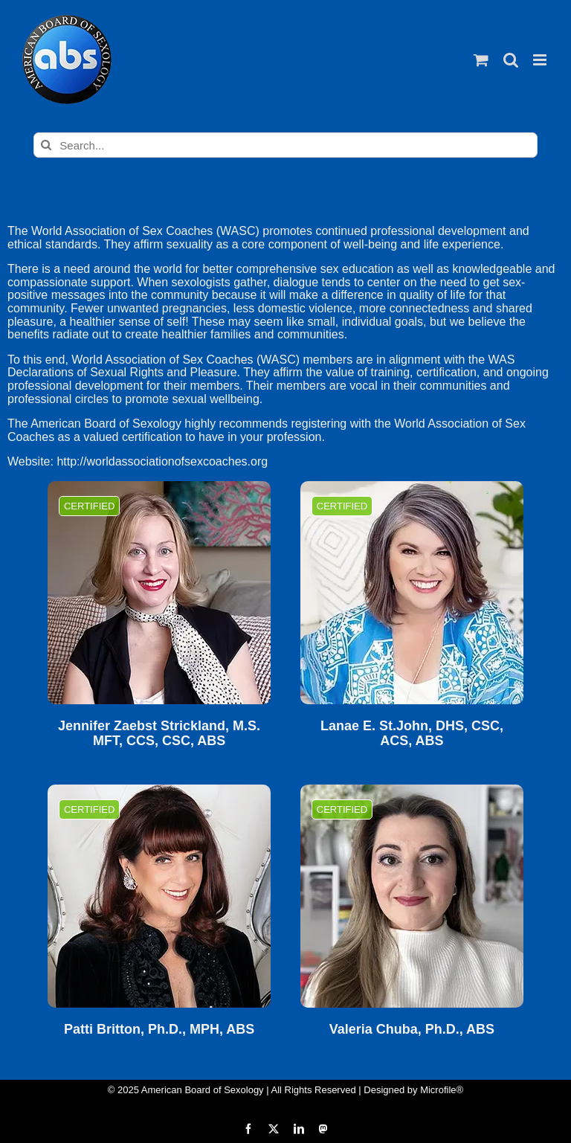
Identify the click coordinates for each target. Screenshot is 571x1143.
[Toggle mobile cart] (481, 60)
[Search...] (285, 145)
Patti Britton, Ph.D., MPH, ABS (159, 1030)
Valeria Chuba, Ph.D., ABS (411, 1030)
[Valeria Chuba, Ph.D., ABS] (411, 896)
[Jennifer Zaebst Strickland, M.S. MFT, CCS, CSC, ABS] (159, 592)
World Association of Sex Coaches (122, 231)
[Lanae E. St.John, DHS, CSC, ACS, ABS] (411, 592)
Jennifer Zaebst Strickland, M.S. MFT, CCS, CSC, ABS (159, 733)
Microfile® (441, 1089)
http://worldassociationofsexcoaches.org (162, 461)
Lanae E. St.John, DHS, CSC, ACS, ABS (411, 733)
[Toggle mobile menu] (541, 60)
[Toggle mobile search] (510, 60)
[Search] (46, 145)
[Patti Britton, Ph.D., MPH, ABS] (159, 896)
